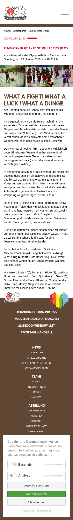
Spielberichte (19, 31)
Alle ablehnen (36, 502)
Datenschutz (44, 510)
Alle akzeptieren (36, 494)
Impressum (28, 510)
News (7, 31)
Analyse (24, 475)
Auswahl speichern (36, 485)
